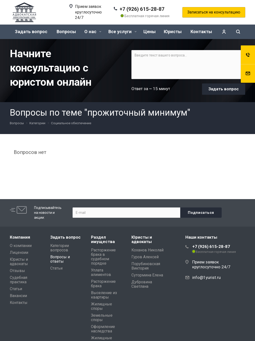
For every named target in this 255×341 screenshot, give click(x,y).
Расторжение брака (103, 283)
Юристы (173, 31)
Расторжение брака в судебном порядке (103, 257)
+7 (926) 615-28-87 (142, 9)
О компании (21, 245)
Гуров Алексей (145, 257)
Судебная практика (18, 279)
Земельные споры (102, 317)
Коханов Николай (147, 250)
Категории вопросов (59, 247)
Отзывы (17, 270)
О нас (92, 31)
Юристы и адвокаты (19, 261)
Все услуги (122, 31)
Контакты (201, 31)
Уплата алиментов (101, 272)
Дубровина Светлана (141, 284)
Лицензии (19, 252)
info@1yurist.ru (206, 277)
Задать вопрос (31, 31)
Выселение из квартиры (104, 295)
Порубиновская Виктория (145, 266)
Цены (149, 31)
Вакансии (18, 295)
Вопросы (66, 31)
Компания (20, 237)
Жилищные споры (101, 306)
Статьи (16, 288)
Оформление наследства (103, 328)
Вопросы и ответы (60, 259)
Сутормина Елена (147, 275)
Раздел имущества (103, 239)
